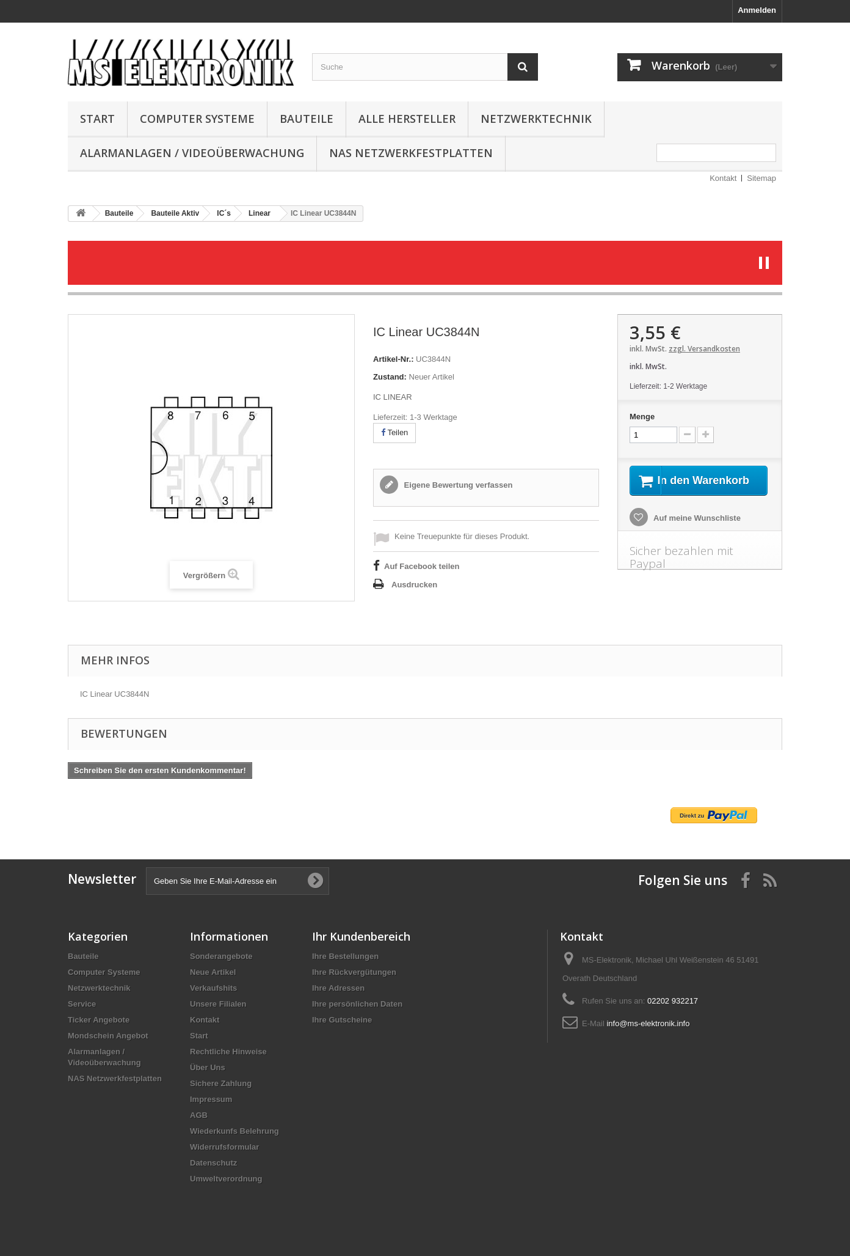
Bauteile (306, 118)
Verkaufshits (213, 988)
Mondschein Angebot (108, 1035)
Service (82, 1003)
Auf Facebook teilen (422, 566)
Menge (642, 416)
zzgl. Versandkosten (704, 348)
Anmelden (757, 10)
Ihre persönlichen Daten (357, 1003)
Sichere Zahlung (221, 1083)
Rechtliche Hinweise (228, 1051)
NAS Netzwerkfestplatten (411, 152)
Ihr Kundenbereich (361, 936)
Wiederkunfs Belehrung (234, 1131)
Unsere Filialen (218, 1003)
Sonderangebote (221, 956)
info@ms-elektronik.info (647, 1023)
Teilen (394, 432)
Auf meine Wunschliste (696, 533)
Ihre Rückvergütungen (354, 972)
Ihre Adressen (338, 988)
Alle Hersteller (407, 118)
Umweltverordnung (226, 1178)
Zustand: (390, 376)
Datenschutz (213, 1162)
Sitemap (761, 178)
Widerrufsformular (224, 1146)
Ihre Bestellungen (345, 956)
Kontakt (723, 178)
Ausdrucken (414, 584)
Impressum (211, 1099)
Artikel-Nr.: (393, 359)
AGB (199, 1115)
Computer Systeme (197, 118)
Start (97, 118)
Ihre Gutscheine (342, 1019)
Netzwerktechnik (536, 118)
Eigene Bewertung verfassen (457, 485)
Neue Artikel (213, 972)
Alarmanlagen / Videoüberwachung (192, 152)
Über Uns (207, 1067)
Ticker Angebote (98, 1019)
